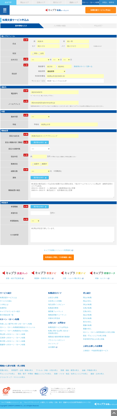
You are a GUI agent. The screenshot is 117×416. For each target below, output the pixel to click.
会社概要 (51, 347)
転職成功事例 (53, 308)
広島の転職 (87, 308)
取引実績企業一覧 (6, 315)
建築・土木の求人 (97, 374)
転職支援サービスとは (8, 297)
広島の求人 (87, 311)
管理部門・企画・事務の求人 (22, 370)
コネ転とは (4, 304)
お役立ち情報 (53, 297)
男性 (35, 53)
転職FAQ (3, 308)
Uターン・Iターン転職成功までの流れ (14, 331)
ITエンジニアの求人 (7, 374)
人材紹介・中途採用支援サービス (95, 351)
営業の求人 (4, 370)
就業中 (35, 164)
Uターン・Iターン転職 (90, 2)
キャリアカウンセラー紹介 (10, 311)
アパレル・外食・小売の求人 (47, 370)
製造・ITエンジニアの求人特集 (94, 336)
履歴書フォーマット (55, 311)
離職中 (43, 164)
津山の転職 (87, 304)
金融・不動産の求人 (89, 370)
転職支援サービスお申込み (58, 327)
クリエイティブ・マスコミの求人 (12, 377)
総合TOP (8, 2)
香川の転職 (87, 318)
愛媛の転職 (87, 325)
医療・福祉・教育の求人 (70, 370)
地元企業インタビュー (56, 304)
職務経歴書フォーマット (57, 315)
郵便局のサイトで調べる (83, 66)
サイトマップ (53, 344)
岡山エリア (24, 2)
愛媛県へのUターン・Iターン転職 (12, 345)
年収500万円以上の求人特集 (93, 339)
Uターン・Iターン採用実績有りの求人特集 (99, 332)
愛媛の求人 (87, 329)
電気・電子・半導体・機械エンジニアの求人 (34, 374)
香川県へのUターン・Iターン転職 (12, 341)
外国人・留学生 (108, 2)
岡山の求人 (87, 301)
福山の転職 (87, 315)
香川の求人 (87, 322)
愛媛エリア (74, 2)
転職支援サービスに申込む (101, 10)
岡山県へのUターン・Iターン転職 (12, 334)
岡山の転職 (87, 297)
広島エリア (41, 2)
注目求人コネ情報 (55, 301)
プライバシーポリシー (56, 340)
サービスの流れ (6, 301)
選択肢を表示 (39, 142)
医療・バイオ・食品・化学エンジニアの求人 (71, 374)
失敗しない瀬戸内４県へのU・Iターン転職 (16, 324)
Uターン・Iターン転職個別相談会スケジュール (17, 327)
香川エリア (57, 2)
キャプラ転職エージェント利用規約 (57, 250)
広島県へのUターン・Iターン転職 (12, 338)
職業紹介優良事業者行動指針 (59, 337)
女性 (41, 53)
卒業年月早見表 (54, 318)
